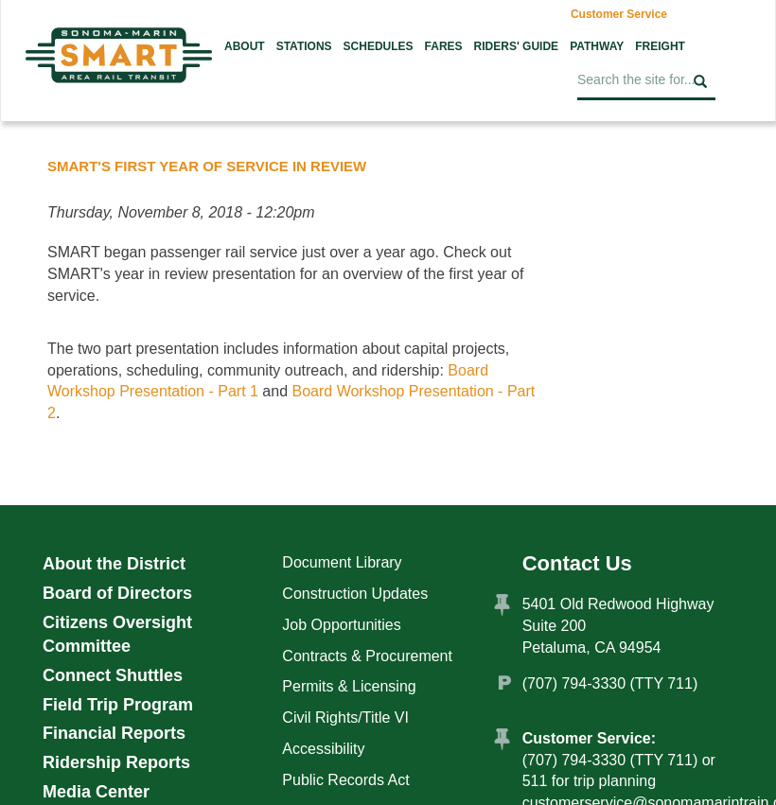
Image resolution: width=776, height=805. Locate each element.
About (244, 46)
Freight (660, 46)
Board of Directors (117, 593)
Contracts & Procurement (367, 656)
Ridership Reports (116, 762)
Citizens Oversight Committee (117, 634)
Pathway (597, 46)
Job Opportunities (341, 625)
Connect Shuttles (113, 675)
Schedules (379, 46)
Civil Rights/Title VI (345, 717)
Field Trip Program (118, 704)
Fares (444, 46)
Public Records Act (345, 780)
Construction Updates (355, 594)
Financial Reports (114, 733)
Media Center (96, 791)
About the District (114, 563)
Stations (304, 46)
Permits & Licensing (348, 686)
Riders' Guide (516, 46)
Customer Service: (589, 738)
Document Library (341, 562)
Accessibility (323, 749)
